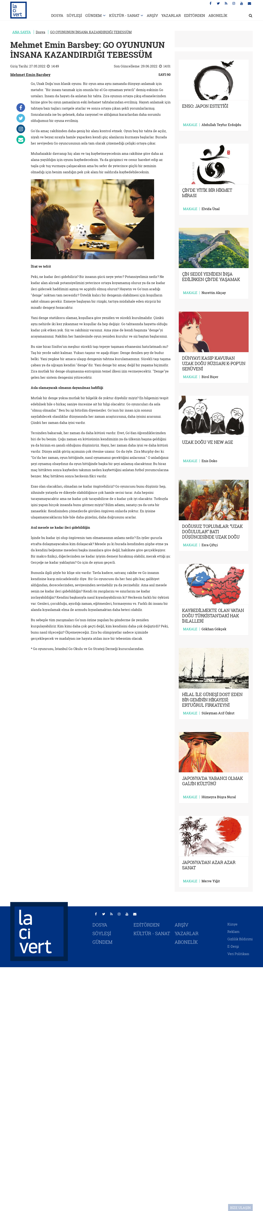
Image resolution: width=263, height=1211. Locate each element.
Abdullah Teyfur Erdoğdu (221, 124)
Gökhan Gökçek (214, 629)
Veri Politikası (238, 954)
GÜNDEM (93, 15)
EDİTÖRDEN (194, 15)
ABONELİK (217, 15)
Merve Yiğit (211, 881)
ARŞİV (152, 15)
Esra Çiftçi (210, 545)
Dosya (40, 32)
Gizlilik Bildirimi (240, 939)
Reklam (233, 931)
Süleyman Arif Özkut (218, 713)
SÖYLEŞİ (74, 15)
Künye (232, 924)
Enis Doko (209, 461)
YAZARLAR (171, 15)
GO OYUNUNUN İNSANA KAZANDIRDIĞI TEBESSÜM (91, 32)
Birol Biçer (210, 376)
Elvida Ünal (211, 209)
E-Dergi (233, 946)
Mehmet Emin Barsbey (30, 74)
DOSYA (57, 15)
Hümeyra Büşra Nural (219, 797)
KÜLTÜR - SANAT (124, 15)
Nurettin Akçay (214, 292)
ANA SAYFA (21, 32)
